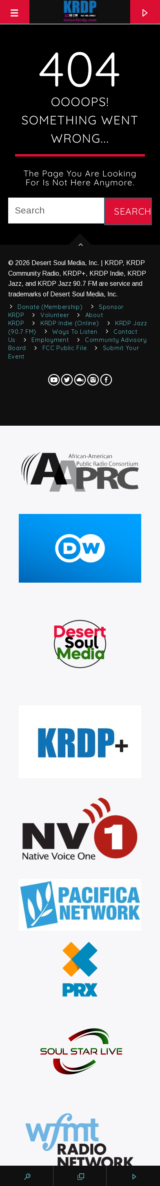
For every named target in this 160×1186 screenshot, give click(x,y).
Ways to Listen (74, 331)
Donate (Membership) (50, 307)
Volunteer (54, 315)
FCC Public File (64, 348)
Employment (50, 340)
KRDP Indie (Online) (69, 323)
